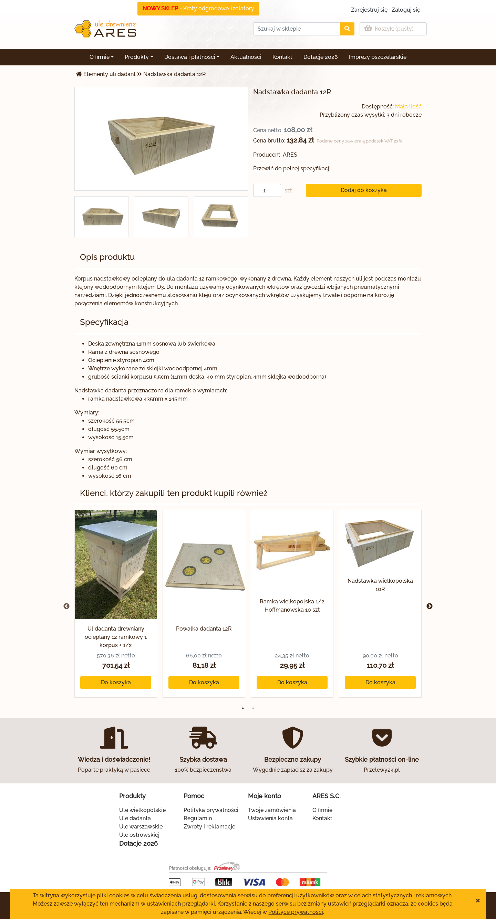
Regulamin (198, 818)
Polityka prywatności (211, 810)
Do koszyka (116, 682)
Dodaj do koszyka (364, 190)
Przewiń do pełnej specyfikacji (292, 168)
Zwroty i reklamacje (209, 826)
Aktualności (245, 57)
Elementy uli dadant (109, 74)
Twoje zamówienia (272, 810)
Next (429, 606)
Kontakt (282, 57)
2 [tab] (253, 708)
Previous (66, 606)
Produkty (137, 57)
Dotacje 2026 (320, 57)
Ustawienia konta (270, 818)
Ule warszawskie (141, 826)
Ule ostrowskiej (139, 835)
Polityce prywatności (295, 912)
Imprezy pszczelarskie (377, 57)
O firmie (100, 57)
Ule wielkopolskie (142, 810)
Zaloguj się (406, 10)
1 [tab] (242, 708)
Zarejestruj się (369, 10)
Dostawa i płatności (189, 57)
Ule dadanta (135, 818)
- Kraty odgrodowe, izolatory (198, 8)
